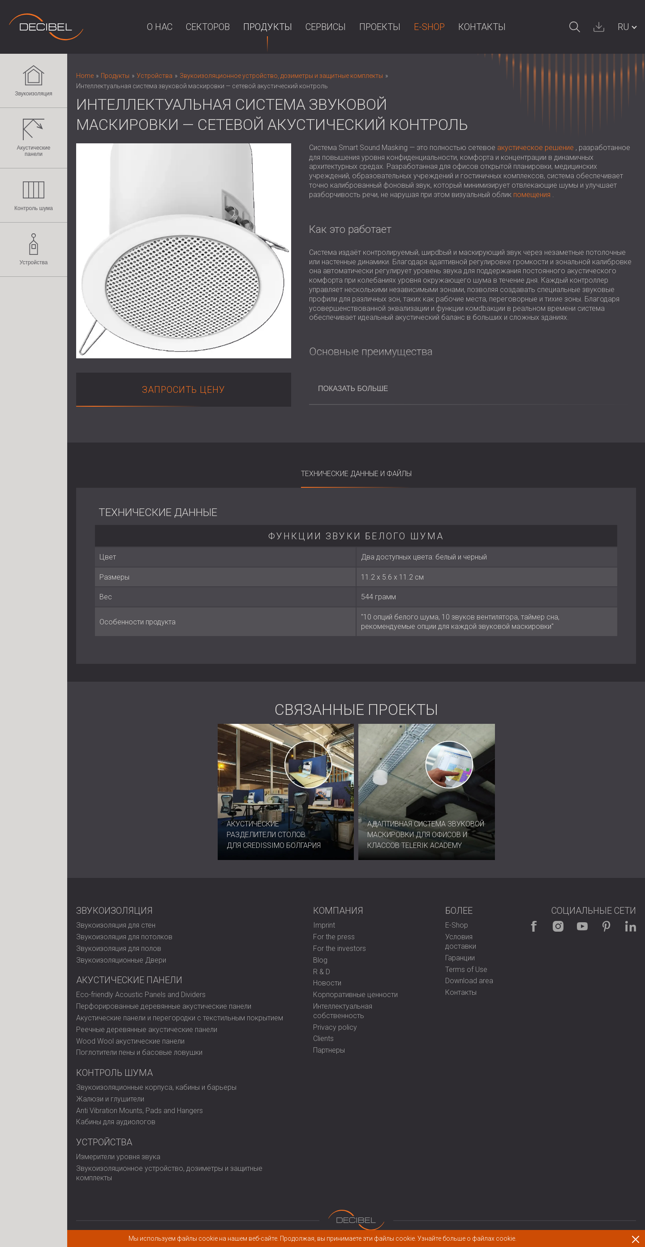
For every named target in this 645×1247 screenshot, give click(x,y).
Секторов (208, 27)
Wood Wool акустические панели (130, 1041)
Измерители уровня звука (118, 1156)
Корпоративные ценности (355, 994)
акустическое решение (535, 147)
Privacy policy (335, 1027)
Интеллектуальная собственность (342, 1011)
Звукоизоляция (33, 80)
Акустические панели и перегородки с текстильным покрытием (179, 1018)
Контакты (482, 27)
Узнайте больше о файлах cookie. (466, 1238)
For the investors (339, 948)
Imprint (324, 925)
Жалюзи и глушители (110, 1099)
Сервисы (325, 27)
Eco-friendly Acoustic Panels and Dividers (141, 994)
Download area (469, 980)
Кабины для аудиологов (115, 1122)
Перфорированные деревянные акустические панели (163, 1006)
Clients (323, 1038)
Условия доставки (460, 941)
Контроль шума (33, 195)
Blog (320, 960)
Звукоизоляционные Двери (121, 960)
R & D (321, 972)
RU (623, 27)
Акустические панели (33, 138)
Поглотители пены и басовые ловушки (139, 1052)
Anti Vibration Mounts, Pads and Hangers (139, 1110)
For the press (334, 937)
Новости (327, 983)
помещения (531, 194)
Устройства (34, 249)
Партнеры (329, 1050)
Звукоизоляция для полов (118, 948)
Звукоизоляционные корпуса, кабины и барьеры (156, 1087)
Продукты (267, 27)
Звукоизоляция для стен (115, 925)
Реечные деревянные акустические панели (146, 1029)
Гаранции (460, 958)
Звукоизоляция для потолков (124, 937)
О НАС (159, 27)
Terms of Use (466, 969)
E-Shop (429, 27)
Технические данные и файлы (356, 473)
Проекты (379, 27)
